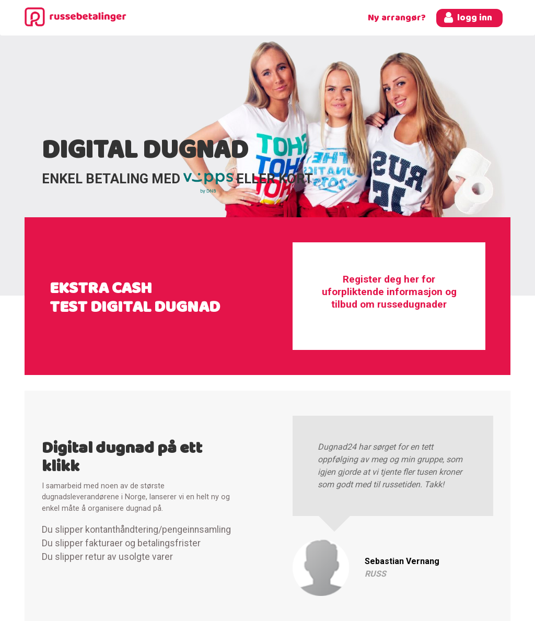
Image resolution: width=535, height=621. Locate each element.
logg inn (474, 18)
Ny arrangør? (397, 18)
